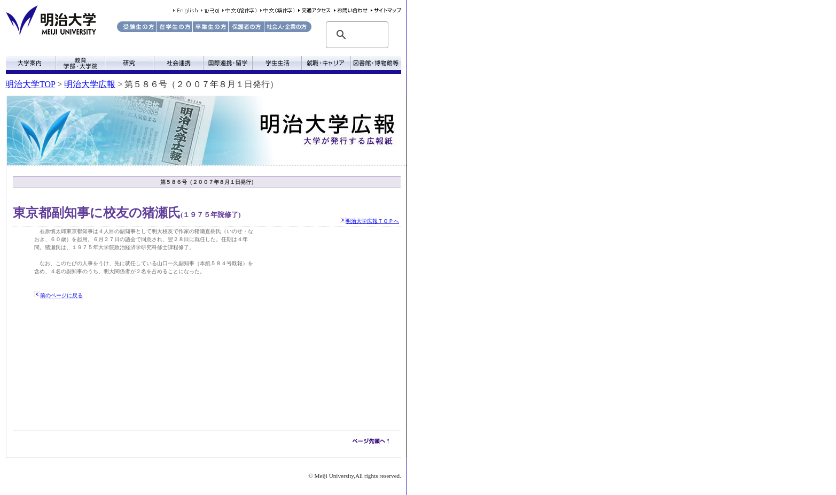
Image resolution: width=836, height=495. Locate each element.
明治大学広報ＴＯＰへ (372, 221)
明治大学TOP (30, 84)
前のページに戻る (61, 295)
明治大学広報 (89, 84)
